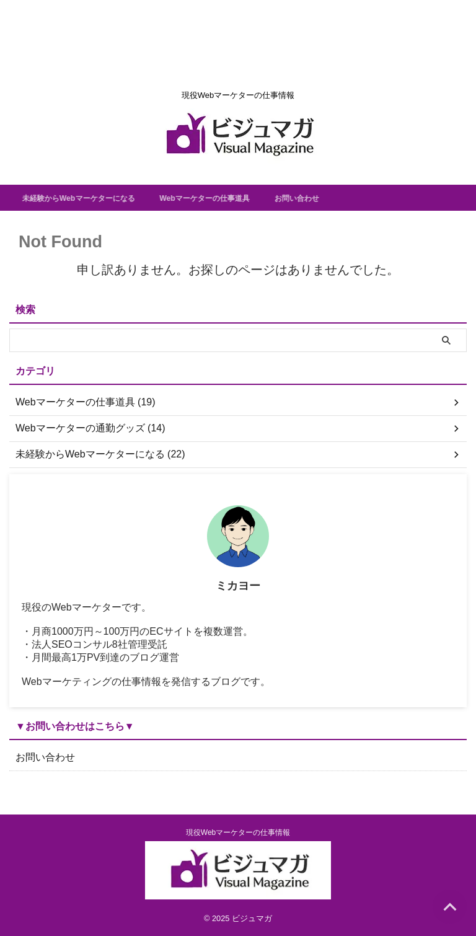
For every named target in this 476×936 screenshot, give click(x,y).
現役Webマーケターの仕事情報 (238, 832)
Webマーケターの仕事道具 (234, 198)
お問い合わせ (337, 198)
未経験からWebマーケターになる (90, 198)
